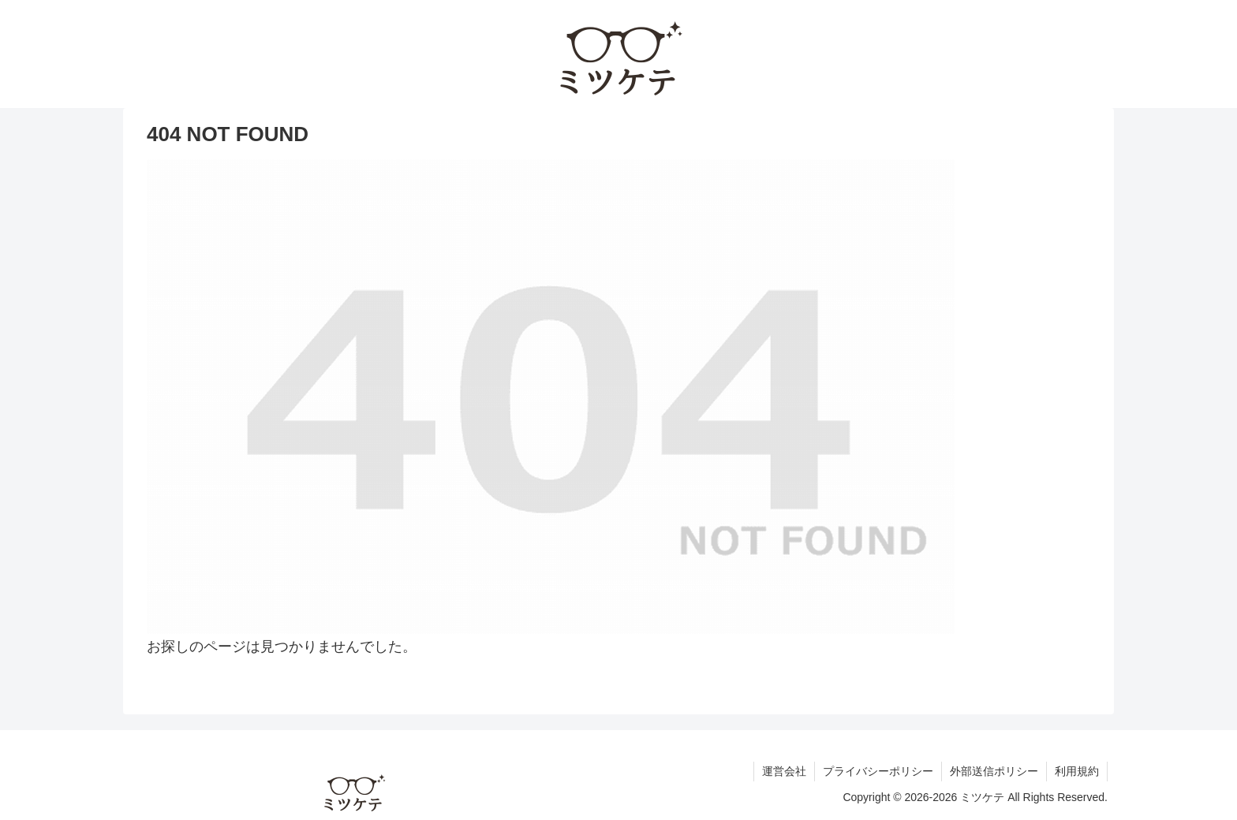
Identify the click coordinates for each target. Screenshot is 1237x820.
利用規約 (1077, 771)
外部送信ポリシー (994, 771)
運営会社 (784, 771)
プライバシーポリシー (878, 771)
